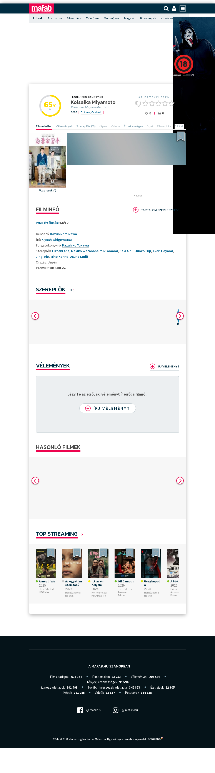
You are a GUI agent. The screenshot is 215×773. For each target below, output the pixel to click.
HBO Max (44, 593)
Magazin (130, 18)
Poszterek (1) (48, 190)
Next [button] (180, 316)
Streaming (74, 18)
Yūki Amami (109, 251)
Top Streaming (57, 535)
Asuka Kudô (79, 256)
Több (105, 107)
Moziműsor (112, 18)
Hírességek (148, 18)
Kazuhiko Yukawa (75, 245)
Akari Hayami (163, 251)
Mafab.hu (100, 741)
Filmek (38, 18)
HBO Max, (97, 597)
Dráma (85, 112)
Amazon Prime (122, 595)
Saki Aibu (126, 251)
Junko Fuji (143, 251)
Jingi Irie (42, 256)
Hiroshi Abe (60, 251)
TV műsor (92, 18)
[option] (88, 322)
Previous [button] (35, 316)
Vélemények (53, 365)
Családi (96, 112)
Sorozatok (55, 18)
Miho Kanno (59, 256)
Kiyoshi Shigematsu (57, 239)
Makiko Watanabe (84, 251)
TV (104, 597)
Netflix (69, 597)
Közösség (168, 18)
